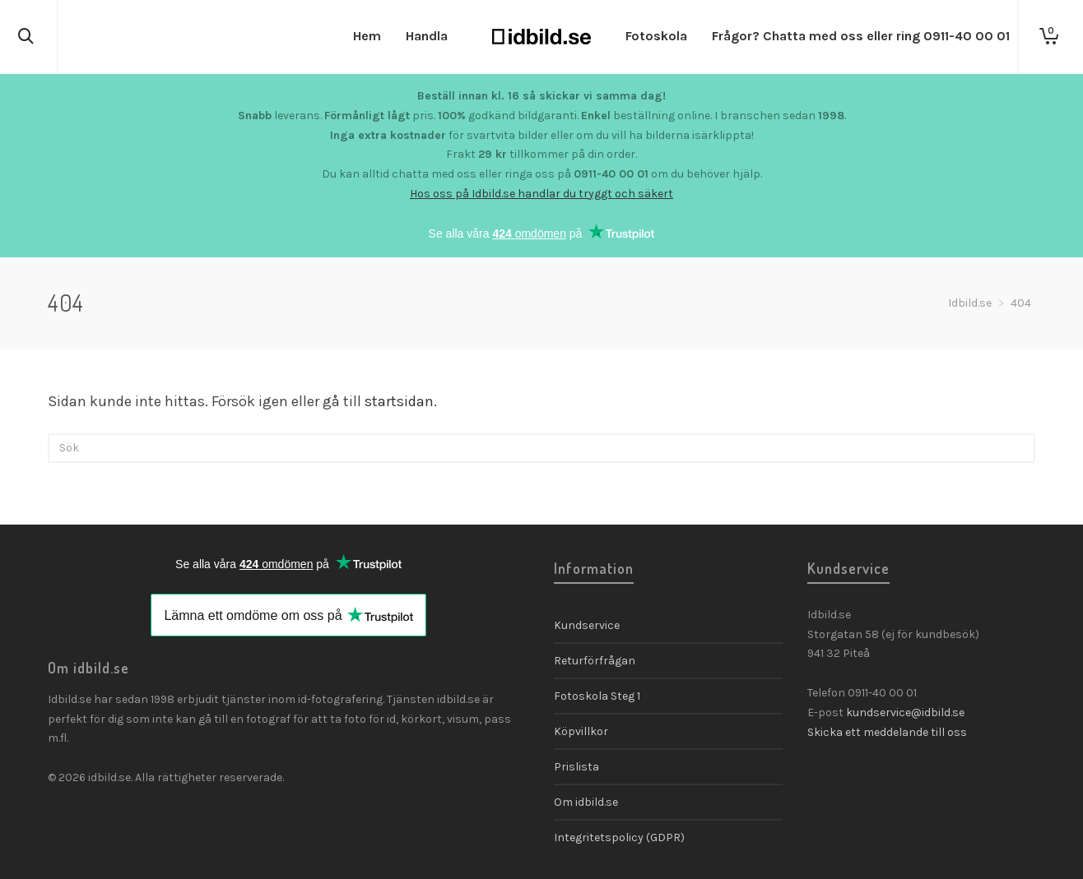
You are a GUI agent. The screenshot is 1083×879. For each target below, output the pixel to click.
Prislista (576, 767)
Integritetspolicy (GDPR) (619, 837)
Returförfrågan (594, 661)
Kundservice (587, 625)
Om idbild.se (586, 802)
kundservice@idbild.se (905, 712)
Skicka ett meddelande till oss (887, 732)
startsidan (399, 401)
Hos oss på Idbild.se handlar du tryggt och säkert (541, 194)
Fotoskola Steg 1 (597, 696)
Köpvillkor (581, 731)
